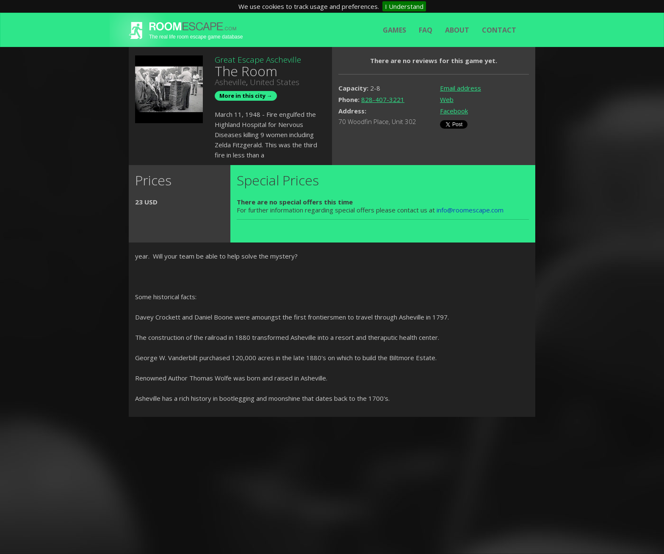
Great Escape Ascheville (258, 59)
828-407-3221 (382, 99)
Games (394, 30)
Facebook (454, 111)
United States (274, 82)
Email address (460, 88)
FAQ (425, 30)
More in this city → (245, 95)
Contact (499, 30)
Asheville (230, 82)
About (457, 30)
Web (447, 99)
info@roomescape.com (470, 210)
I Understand (404, 6)
